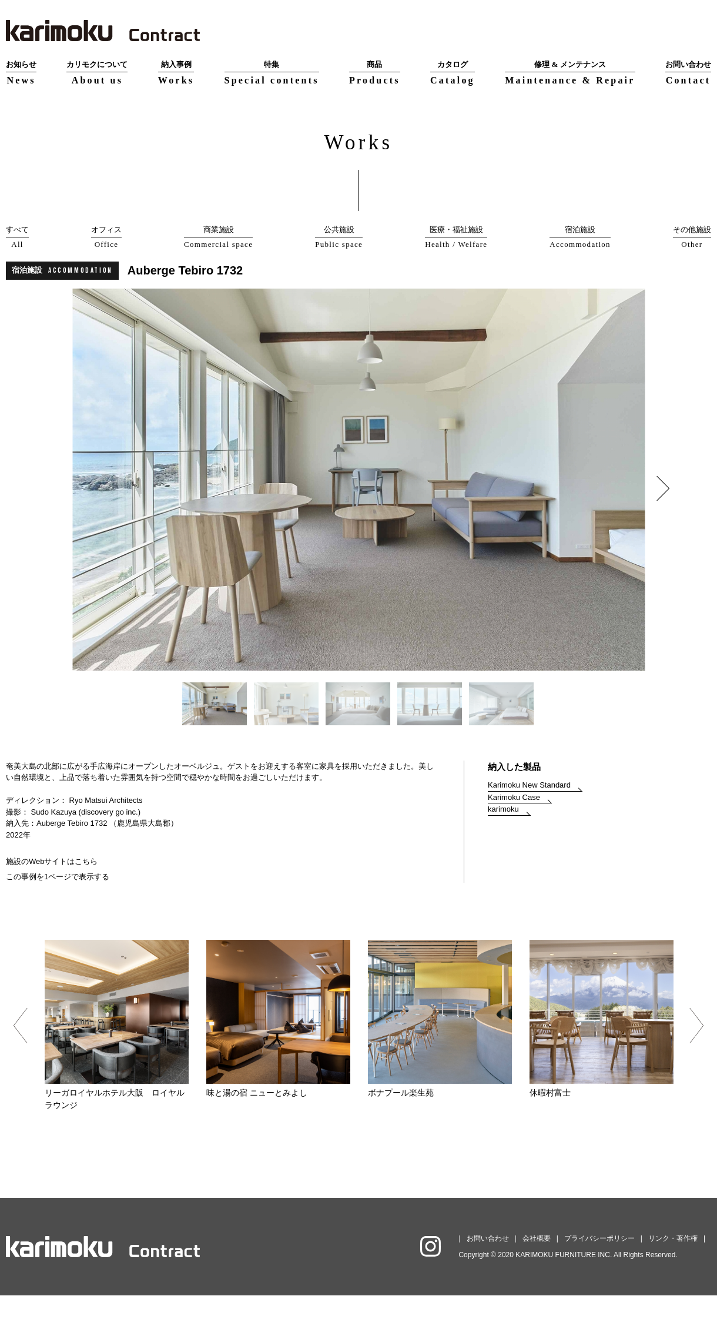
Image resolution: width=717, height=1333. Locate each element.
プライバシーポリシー (599, 1276)
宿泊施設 (580, 237)
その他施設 (692, 237)
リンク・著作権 (673, 1276)
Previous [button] (20, 1063)
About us (97, 72)
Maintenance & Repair (570, 72)
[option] (358, 517)
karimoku (503, 846)
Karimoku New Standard (529, 822)
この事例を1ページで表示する (57, 914)
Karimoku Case (514, 834)
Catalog (452, 72)
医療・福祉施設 (456, 237)
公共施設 (339, 237)
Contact (688, 72)
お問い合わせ (488, 1276)
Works (176, 72)
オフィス (106, 237)
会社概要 (536, 1276)
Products (374, 72)
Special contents (272, 72)
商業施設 (218, 237)
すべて (17, 237)
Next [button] (656, 525)
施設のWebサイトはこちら (52, 899)
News (21, 72)
